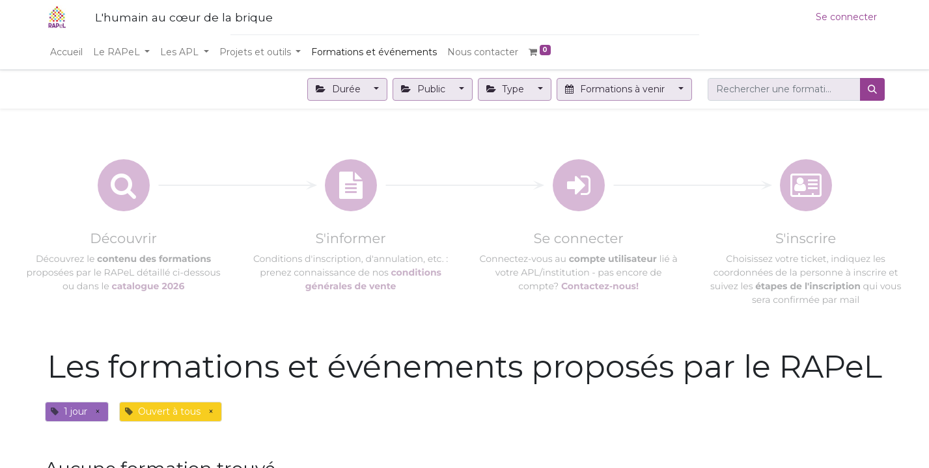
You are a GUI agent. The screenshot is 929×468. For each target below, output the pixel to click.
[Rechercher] (872, 89)
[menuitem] (66, 52)
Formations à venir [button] (616, 89)
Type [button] (506, 89)
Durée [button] (339, 89)
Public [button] (424, 89)
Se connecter (846, 17)
